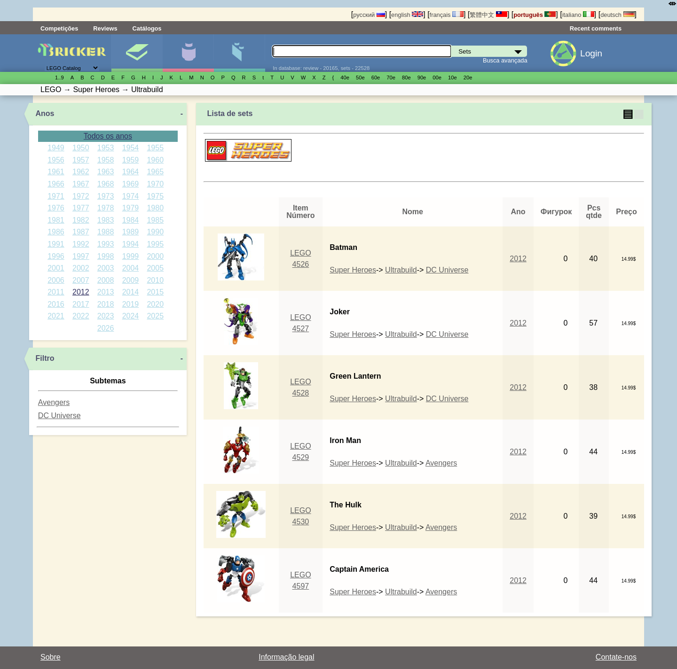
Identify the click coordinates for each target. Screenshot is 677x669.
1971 (55, 196)
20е (468, 77)
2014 (130, 292)
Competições (59, 28)
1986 (55, 232)
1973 (105, 196)
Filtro (45, 358)
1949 (55, 148)
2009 (130, 280)
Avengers (54, 402)
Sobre (50, 657)
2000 (155, 256)
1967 (80, 184)
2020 (155, 304)
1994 (130, 244)
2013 (105, 292)
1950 (80, 148)
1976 (55, 208)
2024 (130, 316)
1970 (155, 184)
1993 (105, 244)
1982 (80, 220)
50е (360, 77)
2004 (130, 268)
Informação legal (286, 657)
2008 (105, 280)
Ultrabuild (401, 270)
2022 (80, 316)
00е (437, 77)
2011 (55, 292)
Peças (239, 53)
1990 (155, 232)
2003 (105, 268)
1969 (130, 184)
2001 (55, 268)
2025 (155, 316)
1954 (130, 148)
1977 (80, 208)
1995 (155, 244)
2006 (55, 280)
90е (421, 77)
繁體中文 (488, 14)
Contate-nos (616, 657)
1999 (130, 256)
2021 (55, 316)
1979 (130, 208)
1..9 (59, 77)
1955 (155, 148)
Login (591, 53)
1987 (80, 232)
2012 (80, 292)
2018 (105, 304)
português (534, 14)
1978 (105, 208)
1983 (105, 220)
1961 (55, 172)
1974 (130, 196)
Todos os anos (108, 136)
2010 (155, 280)
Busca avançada (505, 60)
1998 (105, 256)
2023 (105, 316)
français (447, 14)
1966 (55, 184)
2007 (80, 280)
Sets (136, 53)
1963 (105, 172)
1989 (130, 232)
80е (406, 77)
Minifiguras (188, 53)
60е (375, 77)
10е (452, 77)
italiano (578, 14)
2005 (155, 268)
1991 (55, 244)
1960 (155, 160)
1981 (55, 220)
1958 (105, 160)
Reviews (105, 28)
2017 (80, 304)
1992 (80, 244)
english (407, 14)
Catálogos (147, 28)
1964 (130, 172)
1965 (155, 172)
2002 (80, 268)
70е (390, 77)
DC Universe (59, 416)
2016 (55, 304)
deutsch (617, 14)
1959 (130, 160)
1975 (155, 196)
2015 (155, 292)
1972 (80, 196)
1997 (80, 256)
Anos (45, 113)
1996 (55, 256)
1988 (105, 232)
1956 (55, 160)
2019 (130, 304)
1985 (155, 220)
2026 (105, 328)
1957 (80, 160)
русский (369, 14)
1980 (155, 208)
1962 (80, 172)
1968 (105, 184)
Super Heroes (353, 270)
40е (344, 77)
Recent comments (596, 28)
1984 (130, 220)
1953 (105, 148)
